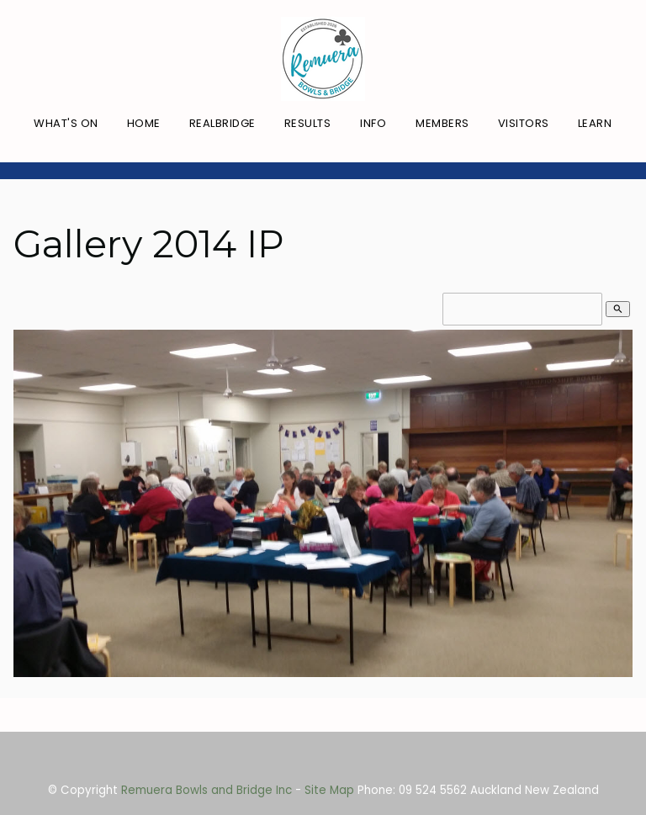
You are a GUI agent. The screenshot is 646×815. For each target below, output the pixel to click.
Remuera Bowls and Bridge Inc (206, 790)
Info (373, 123)
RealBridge (222, 123)
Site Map (329, 790)
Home (144, 123)
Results (307, 123)
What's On (66, 123)
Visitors (523, 123)
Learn (595, 123)
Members (442, 123)
